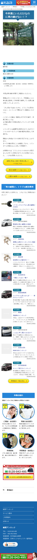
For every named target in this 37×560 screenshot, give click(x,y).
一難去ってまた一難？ (20, 278)
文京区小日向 (21, 347)
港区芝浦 (20, 256)
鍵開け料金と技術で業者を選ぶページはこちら (18, 162)
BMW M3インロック (20, 350)
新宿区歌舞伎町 (22, 292)
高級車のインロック (19, 315)
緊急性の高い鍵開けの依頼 (22, 224)
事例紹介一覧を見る (17, 381)
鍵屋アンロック (5, 6)
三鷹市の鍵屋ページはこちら (17, 176)
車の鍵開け (17, 200)
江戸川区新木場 (22, 365)
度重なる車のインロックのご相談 (24, 242)
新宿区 (20, 312)
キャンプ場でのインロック (22, 368)
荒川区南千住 (21, 274)
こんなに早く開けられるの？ (22, 332)
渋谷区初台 (21, 239)
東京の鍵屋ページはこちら (18, 170)
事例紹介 (15, 6)
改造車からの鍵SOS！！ (21, 260)
